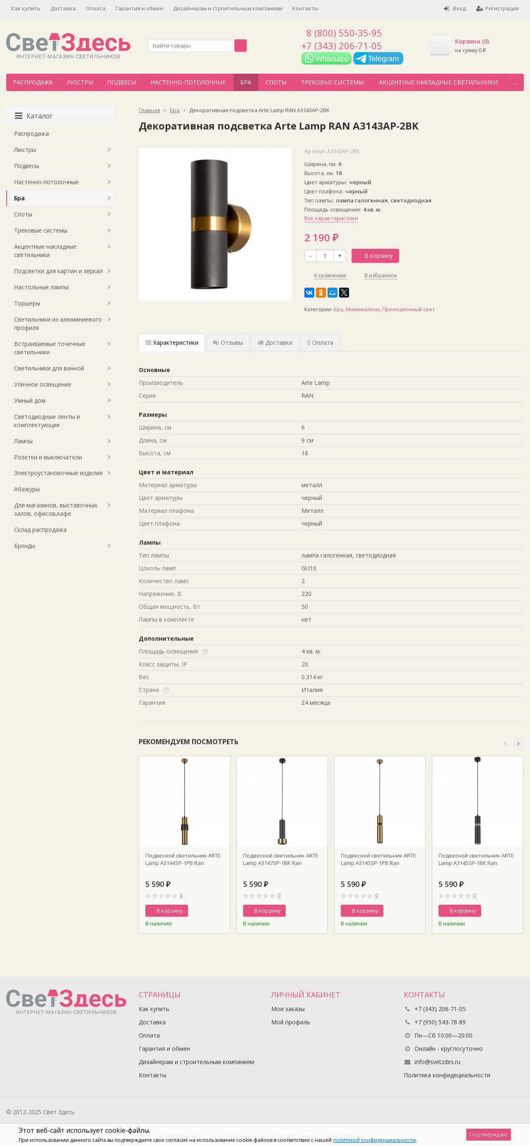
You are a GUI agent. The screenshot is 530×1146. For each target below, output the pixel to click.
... (515, 82)
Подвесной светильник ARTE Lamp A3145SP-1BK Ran (476, 859)
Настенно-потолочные (188, 82)
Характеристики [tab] (171, 342)
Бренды (24, 546)
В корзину (374, 255)
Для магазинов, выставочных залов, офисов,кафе (55, 509)
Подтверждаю (489, 1134)
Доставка (63, 8)
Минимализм (363, 309)
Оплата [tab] (320, 342)
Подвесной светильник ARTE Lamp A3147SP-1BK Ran (280, 859)
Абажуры (27, 489)
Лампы (23, 441)
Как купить (26, 8)
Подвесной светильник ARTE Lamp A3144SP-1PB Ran (183, 859)
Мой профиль (290, 1022)
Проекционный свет (408, 309)
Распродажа (33, 82)
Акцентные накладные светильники (438, 82)
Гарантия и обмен (139, 8)
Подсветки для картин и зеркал (58, 271)
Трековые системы (332, 82)
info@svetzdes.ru (437, 1062)
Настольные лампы (41, 287)
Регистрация (497, 8)
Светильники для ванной (49, 368)
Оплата (96, 8)
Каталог (34, 115)
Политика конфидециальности (447, 1075)
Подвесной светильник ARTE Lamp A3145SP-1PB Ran (378, 859)
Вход (455, 8)
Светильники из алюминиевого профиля (58, 323)
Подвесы (121, 82)
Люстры (80, 82)
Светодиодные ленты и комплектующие (47, 421)
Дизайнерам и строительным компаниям (227, 8)
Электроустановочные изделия (58, 473)
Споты (276, 82)
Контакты (305, 8)
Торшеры (27, 303)
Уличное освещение (42, 384)
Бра (245, 82)
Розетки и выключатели (48, 457)
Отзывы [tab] (228, 342)
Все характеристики (331, 218)
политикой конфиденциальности (374, 1140)
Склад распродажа (40, 529)
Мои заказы (288, 1009)
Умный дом (30, 400)
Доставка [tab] (275, 342)
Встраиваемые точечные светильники (49, 348)
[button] (505, 743)
